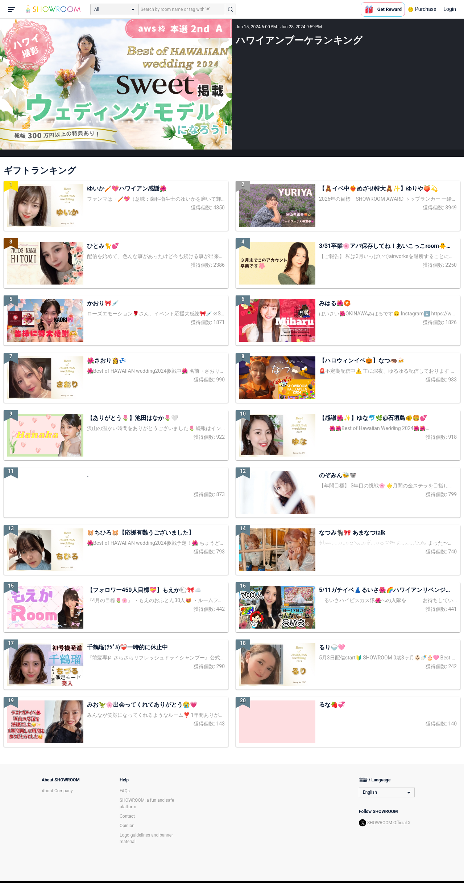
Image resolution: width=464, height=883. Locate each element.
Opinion (127, 825)
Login (449, 9)
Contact (127, 816)
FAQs (125, 790)
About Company (57, 790)
